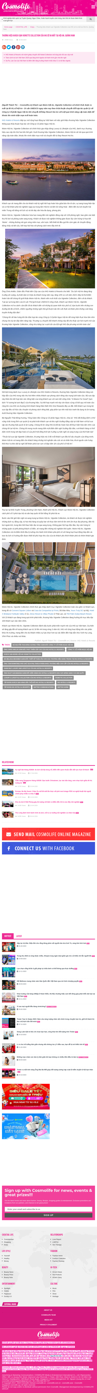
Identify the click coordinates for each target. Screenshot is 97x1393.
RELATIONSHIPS (56, 1234)
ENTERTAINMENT (8, 1283)
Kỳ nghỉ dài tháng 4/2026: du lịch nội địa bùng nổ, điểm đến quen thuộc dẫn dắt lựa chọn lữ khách (54, 770)
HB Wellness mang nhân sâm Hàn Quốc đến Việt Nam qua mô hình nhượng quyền (49, 981)
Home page (8, 27)
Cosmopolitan (9, 1239)
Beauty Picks (8, 1275)
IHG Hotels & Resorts (11, 120)
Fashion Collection (59, 1258)
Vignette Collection (63, 677)
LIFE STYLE (6, 1250)
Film (54, 1291)
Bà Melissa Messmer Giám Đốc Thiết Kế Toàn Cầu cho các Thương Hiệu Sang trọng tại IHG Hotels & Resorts (48, 659)
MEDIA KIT (49, 1320)
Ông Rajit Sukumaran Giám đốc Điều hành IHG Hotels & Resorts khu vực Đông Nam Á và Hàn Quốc (44, 673)
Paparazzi (7, 1294)
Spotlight (7, 1288)
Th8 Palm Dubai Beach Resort (78, 614)
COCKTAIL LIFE (21, 27)
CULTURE (54, 1283)
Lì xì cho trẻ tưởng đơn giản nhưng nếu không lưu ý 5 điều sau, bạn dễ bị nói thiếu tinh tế (52, 1044)
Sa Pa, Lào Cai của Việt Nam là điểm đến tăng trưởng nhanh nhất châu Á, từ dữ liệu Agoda (38, 61)
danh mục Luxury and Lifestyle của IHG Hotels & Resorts (28, 668)
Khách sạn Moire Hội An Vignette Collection (22, 654)
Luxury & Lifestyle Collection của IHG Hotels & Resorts (27, 677)
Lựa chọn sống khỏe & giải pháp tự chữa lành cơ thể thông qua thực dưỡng (47, 968)
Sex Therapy (56, 1245)
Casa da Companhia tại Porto (46, 610)
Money (6, 1261)
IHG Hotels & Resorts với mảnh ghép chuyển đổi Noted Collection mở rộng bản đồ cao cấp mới (39, 55)
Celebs (6, 1291)
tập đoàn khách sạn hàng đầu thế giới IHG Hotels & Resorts (29, 682)
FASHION (53, 1250)
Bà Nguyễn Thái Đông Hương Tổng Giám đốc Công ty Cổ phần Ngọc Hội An (43, 645)
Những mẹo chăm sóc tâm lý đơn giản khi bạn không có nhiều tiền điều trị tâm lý (52, 1057)
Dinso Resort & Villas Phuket (42, 614)
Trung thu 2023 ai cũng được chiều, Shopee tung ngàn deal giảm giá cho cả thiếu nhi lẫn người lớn (56, 956)
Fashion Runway (58, 1261)
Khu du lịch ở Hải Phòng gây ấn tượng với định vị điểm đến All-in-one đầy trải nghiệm (49, 802)
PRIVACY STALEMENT (48, 1325)
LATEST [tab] (19, 936)
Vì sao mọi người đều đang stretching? (36, 1006)
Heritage (55, 1296)
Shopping (7, 1242)
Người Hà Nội (55, 1356)
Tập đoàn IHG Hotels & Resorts (17, 687)
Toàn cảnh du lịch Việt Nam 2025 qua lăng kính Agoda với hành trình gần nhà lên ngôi (36, 58)
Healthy (6, 1258)
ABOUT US (48, 1310)
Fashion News (57, 1256)
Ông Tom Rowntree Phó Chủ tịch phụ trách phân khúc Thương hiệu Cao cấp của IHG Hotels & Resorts (46, 663)
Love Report (56, 1239)
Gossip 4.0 (8, 1296)
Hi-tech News (57, 1272)
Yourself (7, 1256)
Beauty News (8, 1272)
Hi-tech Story (57, 1277)
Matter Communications (44, 687)
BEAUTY (5, 1267)
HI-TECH (53, 1267)
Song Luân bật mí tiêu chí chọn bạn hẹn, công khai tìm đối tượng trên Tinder (47, 1032)
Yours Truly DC (77, 610)
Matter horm (63, 687)
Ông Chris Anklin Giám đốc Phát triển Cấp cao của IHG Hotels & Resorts (34, 649)
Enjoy (32, 27)
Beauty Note (8, 1277)
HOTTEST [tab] (7, 935)
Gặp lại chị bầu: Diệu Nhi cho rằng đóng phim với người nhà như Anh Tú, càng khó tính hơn (53, 943)
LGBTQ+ (55, 1242)
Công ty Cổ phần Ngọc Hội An (80, 649)
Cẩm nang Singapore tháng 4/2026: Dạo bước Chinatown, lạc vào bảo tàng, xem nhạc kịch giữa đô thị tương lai (42, 19)
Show (54, 1294)
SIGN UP (48, 1215)
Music (54, 1288)
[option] (44, 19)
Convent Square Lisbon (21, 610)
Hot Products (57, 1275)
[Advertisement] (49, 84)
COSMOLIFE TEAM (48, 1315)
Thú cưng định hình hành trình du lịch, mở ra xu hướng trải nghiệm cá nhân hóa (47, 813)
